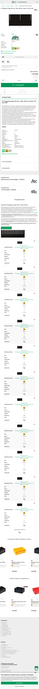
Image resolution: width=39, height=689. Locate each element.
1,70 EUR (24, 312)
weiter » (12, 5)
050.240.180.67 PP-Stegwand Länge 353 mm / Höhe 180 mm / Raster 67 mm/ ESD (24, 404)
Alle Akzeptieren (19, 683)
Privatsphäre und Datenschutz (8, 653)
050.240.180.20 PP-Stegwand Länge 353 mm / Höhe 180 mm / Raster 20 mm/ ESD (24, 273)
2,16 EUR (24, 260)
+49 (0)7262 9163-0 (7, 670)
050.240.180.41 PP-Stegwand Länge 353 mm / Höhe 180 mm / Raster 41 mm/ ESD (24, 352)
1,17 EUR (24, 522)
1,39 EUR (24, 496)
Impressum (4, 656)
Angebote (4, 623)
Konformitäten (5, 626)
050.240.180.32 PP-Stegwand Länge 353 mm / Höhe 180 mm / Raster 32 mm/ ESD (24, 326)
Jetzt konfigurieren (6, 227)
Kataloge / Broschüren (7, 628)
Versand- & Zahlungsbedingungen (9, 652)
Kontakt (4, 644)
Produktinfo (6, 97)
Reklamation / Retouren (7, 647)
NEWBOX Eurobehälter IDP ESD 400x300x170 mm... (18, 563)
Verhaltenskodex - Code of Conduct (9, 650)
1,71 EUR (24, 338)
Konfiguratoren (5, 629)
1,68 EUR (24, 364)
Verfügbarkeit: (4, 69)
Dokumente (6, 168)
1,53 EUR (24, 391)
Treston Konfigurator (6, 630)
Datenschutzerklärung (8, 680)
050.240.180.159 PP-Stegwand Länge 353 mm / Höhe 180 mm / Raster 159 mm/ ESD (24, 483)
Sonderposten (5, 625)
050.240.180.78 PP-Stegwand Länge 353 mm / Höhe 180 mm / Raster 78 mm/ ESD (24, 431)
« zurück (7, 5)
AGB (3, 654)
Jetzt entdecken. (34, 212)
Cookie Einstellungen (6, 657)
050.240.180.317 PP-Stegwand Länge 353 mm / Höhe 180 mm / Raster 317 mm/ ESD (24, 509)
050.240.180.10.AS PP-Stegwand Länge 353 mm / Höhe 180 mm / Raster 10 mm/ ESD (24, 247)
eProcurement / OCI (6, 632)
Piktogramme (7, 161)
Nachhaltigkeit (5, 645)
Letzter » (17, 5)
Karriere (4, 648)
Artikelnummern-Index (6, 634)
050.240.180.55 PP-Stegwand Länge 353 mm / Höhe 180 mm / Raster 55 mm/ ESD (24, 378)
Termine (4, 646)
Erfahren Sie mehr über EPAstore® (9, 51)
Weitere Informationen (19, 686)
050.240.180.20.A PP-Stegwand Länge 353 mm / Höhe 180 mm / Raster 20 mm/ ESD (24, 299)
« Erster (3, 5)
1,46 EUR (24, 417)
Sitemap (4, 635)
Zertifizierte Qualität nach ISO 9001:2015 (10, 651)
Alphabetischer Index (6, 633)
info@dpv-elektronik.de (5, 671)
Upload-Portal (5, 627)
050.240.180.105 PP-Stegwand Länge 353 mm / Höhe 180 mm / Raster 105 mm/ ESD (24, 457)
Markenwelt (4, 622)
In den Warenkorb (18, 85)
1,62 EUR (24, 286)
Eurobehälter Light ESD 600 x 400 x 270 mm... (18, 602)
